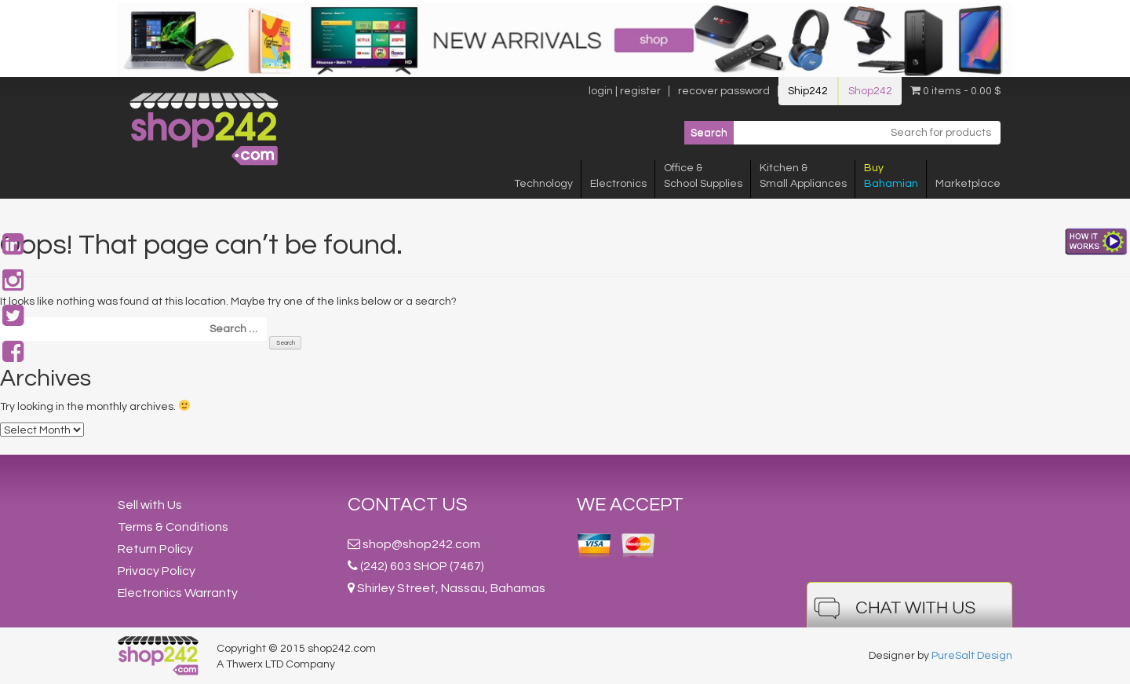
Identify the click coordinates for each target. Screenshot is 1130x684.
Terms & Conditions (173, 527)
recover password (724, 91)
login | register (625, 91)
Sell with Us (150, 505)
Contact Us (408, 504)
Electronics (618, 183)
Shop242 (870, 91)
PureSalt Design (971, 655)
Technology (543, 183)
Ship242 (808, 91)
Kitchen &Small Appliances (803, 176)
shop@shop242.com (421, 544)
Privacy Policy (156, 571)
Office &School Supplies (703, 176)
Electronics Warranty (178, 593)
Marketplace (968, 183)
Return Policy (155, 549)
